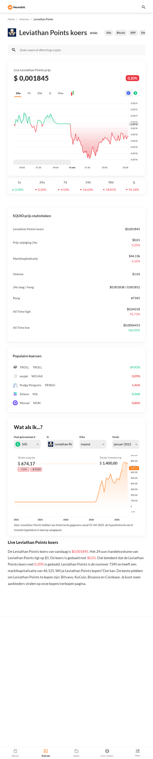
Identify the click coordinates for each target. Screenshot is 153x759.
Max (61, 93)
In (48, 437)
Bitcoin (121, 32)
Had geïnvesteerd (24, 437)
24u (18, 93)
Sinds (115, 437)
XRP (133, 32)
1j (50, 93)
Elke (82, 437)
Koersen (24, 19)
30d (39, 93)
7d (28, 93)
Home (11, 19)
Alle (108, 32)
